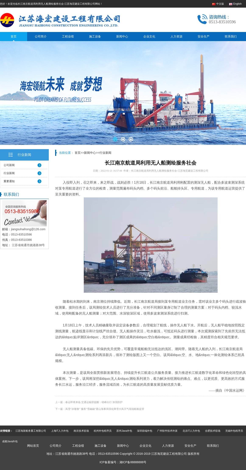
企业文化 (149, 36)
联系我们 (231, 36)
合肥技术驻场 (212, 430)
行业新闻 (24, 155)
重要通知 (9, 181)
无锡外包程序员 (234, 430)
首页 (14, 36)
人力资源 (176, 36)
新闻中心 (122, 36)
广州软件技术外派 (167, 430)
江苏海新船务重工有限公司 (30, 430)
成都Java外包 (10, 441)
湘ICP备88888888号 (133, 462)
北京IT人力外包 (191, 430)
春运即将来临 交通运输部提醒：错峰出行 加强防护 (94, 402)
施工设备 (95, 36)
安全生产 (204, 36)
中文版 (220, 3)
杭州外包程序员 (103, 430)
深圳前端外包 (144, 430)
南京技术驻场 (81, 430)
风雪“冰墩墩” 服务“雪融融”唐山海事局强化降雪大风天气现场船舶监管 (104, 409)
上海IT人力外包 (60, 430)
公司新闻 (9, 165)
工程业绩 (68, 36)
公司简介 (41, 36)
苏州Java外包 (124, 430)
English (237, 3)
